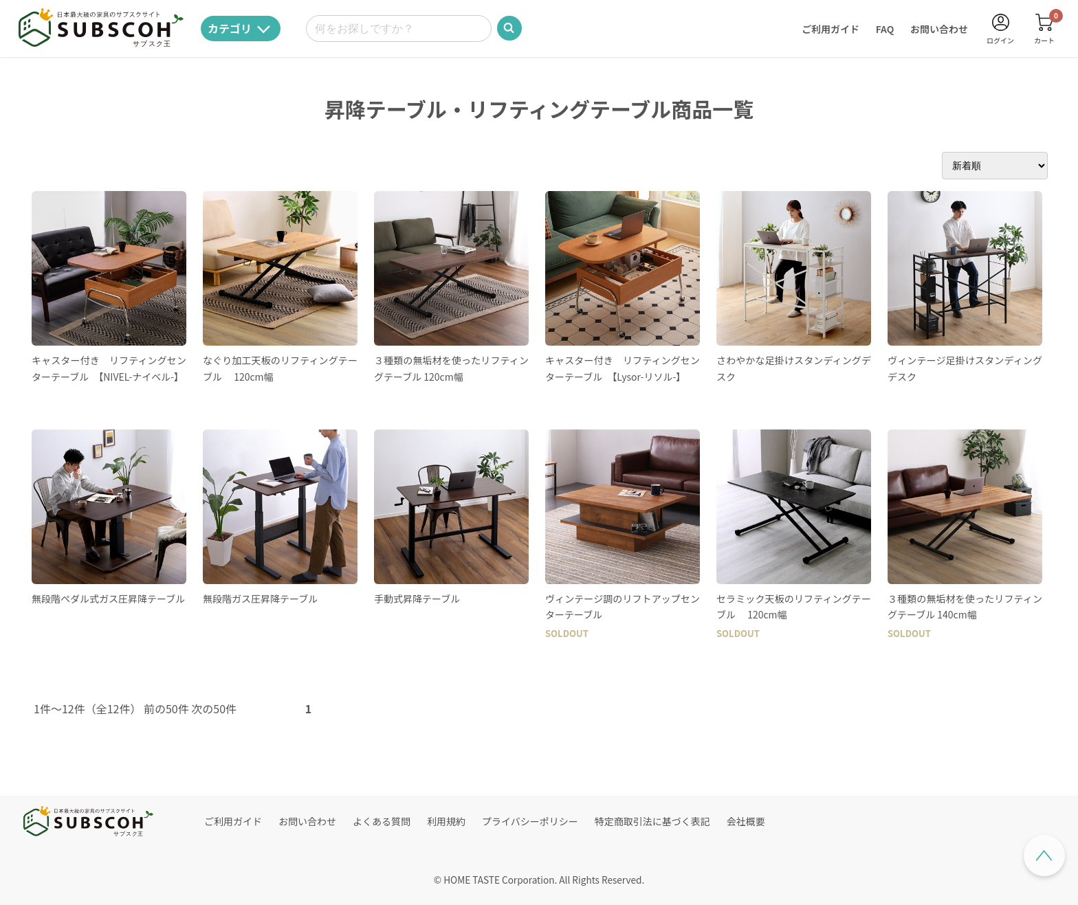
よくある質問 (381, 821)
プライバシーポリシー (530, 821)
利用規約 (446, 821)
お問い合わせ (939, 29)
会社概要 (746, 821)
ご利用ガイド (830, 29)
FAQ (885, 29)
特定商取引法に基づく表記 (652, 821)
